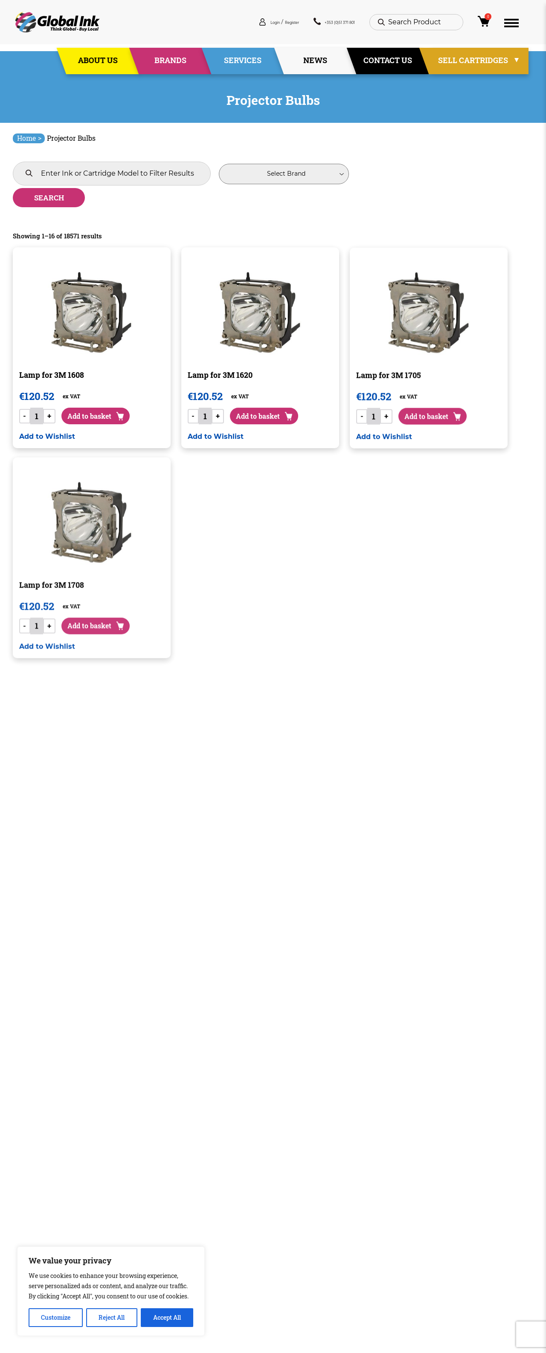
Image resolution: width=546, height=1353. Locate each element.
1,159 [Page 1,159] (288, 1142)
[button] (47, 425)
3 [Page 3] (242, 1142)
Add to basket (103, 398)
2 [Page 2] (227, 1142)
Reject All (112, 1317)
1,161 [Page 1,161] (319, 1142)
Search (351, 174)
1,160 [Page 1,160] (303, 1142)
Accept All (167, 1317)
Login (228, 25)
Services (242, 63)
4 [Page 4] (258, 1142)
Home (29, 137)
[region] (111, 1291)
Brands (170, 63)
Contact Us (387, 63)
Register (257, 25)
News (315, 63)
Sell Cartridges (473, 63)
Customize (55, 1317)
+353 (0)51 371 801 (320, 25)
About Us (98, 63)
